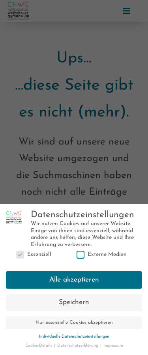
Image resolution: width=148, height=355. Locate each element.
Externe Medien (102, 256)
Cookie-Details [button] (39, 348)
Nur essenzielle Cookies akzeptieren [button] (74, 324)
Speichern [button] (74, 304)
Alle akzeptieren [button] (74, 281)
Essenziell (33, 256)
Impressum (113, 348)
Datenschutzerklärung (78, 348)
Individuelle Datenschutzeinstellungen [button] (74, 338)
